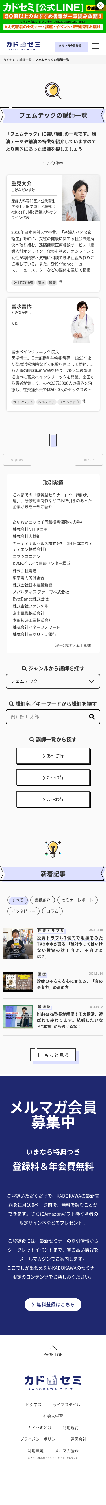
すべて (18, 903)
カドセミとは (39, 1445)
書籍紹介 (44, 903)
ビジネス (34, 1422)
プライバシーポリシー (39, 1456)
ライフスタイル (67, 1422)
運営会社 (78, 1456)
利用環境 (36, 1468)
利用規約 (71, 1445)
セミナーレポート (29, 915)
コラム (18, 927)
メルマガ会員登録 (70, 46)
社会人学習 (53, 1433)
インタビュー (70, 915)
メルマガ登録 (67, 1468)
